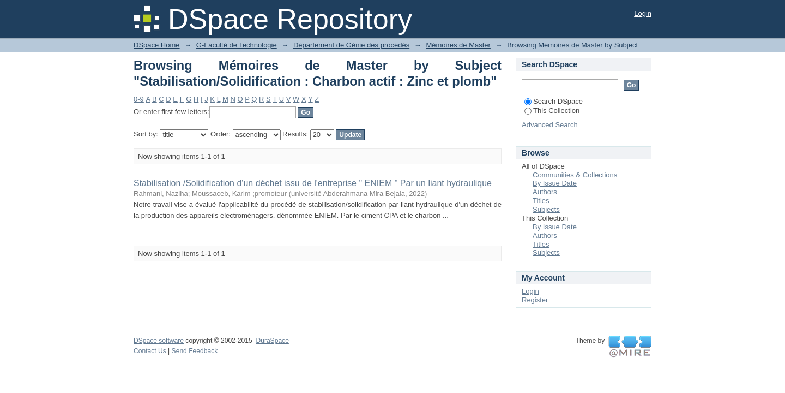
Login (642, 13)
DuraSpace (272, 340)
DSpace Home (157, 45)
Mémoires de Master (458, 45)
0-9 (139, 99)
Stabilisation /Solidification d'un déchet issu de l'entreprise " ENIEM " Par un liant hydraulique (313, 183)
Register (535, 300)
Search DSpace (553, 101)
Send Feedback (195, 351)
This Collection (551, 110)
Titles (541, 200)
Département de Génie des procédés (351, 45)
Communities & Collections (575, 175)
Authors (545, 192)
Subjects (546, 209)
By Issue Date (555, 183)
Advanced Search (550, 125)
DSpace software (159, 340)
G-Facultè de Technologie (236, 45)
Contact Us (150, 351)
